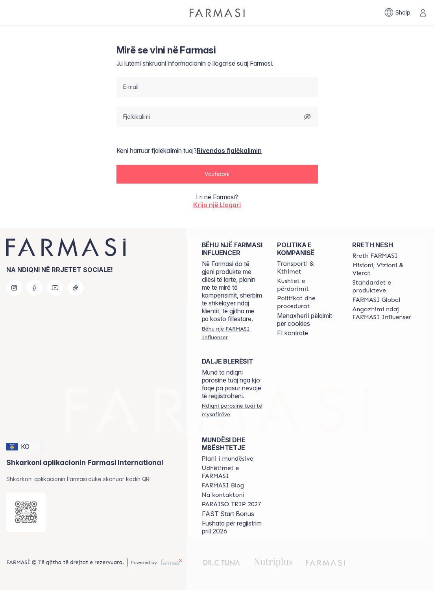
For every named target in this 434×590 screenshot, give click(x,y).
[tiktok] (75, 288)
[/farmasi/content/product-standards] (382, 286)
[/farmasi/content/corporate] (376, 300)
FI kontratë (292, 333)
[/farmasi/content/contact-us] (223, 495)
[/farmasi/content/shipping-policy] (307, 268)
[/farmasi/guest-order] (232, 410)
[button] (217, 174)
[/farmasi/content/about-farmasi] (374, 256)
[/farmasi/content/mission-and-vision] (382, 269)
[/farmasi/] (217, 12)
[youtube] (55, 288)
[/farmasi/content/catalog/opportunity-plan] (227, 459)
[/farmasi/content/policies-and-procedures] (307, 302)
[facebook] (34, 288)
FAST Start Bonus (228, 514)
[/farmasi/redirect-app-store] (26, 512)
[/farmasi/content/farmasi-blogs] (223, 485)
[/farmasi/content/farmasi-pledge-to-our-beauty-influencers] (382, 313)
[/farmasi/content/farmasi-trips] (232, 472)
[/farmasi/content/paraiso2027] (231, 504)
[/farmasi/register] (232, 333)
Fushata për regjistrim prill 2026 (232, 527)
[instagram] (14, 288)
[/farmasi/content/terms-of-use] (307, 285)
